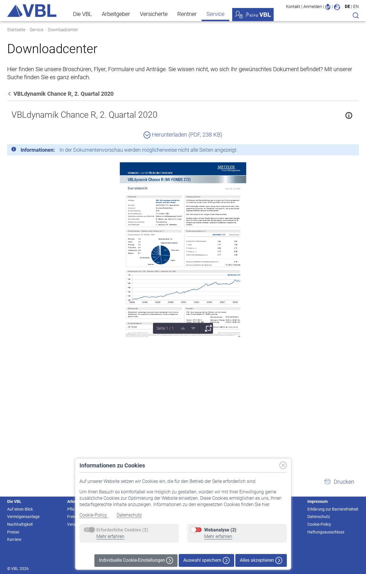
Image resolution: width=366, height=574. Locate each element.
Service (215, 14)
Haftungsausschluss (325, 532)
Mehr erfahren (110, 536)
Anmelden (312, 6)
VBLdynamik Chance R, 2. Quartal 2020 (84, 115)
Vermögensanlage (23, 516)
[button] (339, 481)
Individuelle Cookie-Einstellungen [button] (136, 560)
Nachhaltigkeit (20, 524)
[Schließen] (338, 150)
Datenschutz (129, 515)
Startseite (16, 29)
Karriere (14, 539)
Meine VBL (253, 14)
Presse (13, 532)
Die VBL (82, 14)
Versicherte (154, 14)
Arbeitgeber (116, 14)
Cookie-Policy (93, 515)
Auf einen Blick (20, 509)
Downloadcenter (63, 29)
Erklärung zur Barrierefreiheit (332, 509)
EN (356, 6)
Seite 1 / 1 (165, 328)
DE (347, 6)
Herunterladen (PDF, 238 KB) (183, 134)
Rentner (187, 14)
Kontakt (293, 6)
